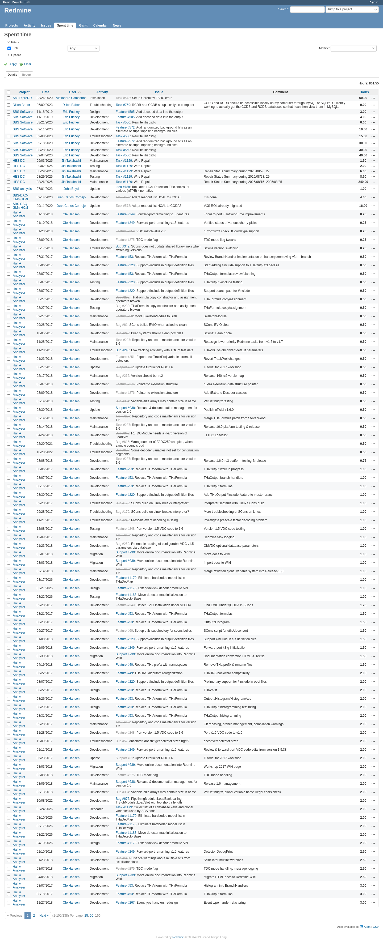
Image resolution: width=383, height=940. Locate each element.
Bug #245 (122, 350)
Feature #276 (125, 384)
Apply (13, 64)
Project (24, 92)
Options (16, 55)
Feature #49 (124, 673)
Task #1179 (124, 807)
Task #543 (123, 98)
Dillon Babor (21, 105)
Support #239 (125, 552)
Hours (364, 92)
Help (27, 2)
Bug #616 (122, 442)
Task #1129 (124, 161)
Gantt (83, 25)
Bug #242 (122, 333)
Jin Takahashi (71, 161)
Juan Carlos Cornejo (71, 197)
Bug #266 (122, 376)
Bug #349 (122, 433)
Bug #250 (122, 544)
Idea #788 (123, 187)
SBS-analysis (22, 189)
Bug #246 (122, 520)
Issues (46, 25)
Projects (18, 2)
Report (26, 74)
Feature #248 (125, 529)
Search (283, 9)
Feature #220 (125, 265)
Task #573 (123, 197)
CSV (376, 926)
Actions (373, 98)
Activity (29, 25)
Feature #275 (125, 240)
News (117, 25)
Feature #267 (125, 902)
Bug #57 (122, 741)
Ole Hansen (71, 214)
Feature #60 (124, 631)
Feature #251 (125, 357)
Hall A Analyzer (19, 214)
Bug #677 (122, 450)
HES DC (19, 161)
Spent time (65, 25)
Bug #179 (122, 503)
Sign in (374, 2)
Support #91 (124, 367)
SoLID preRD (22, 98)
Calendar (100, 25)
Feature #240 (125, 605)
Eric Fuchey (71, 112)
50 (91, 915)
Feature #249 (125, 214)
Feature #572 (125, 127)
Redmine (178, 937)
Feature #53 (124, 257)
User (72, 92)
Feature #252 (125, 231)
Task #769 (123, 105)
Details (12, 74)
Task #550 (123, 122)
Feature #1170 (126, 578)
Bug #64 (122, 858)
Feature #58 (124, 316)
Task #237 (123, 340)
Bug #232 (122, 297)
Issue (159, 92)
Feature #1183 (126, 595)
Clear (27, 64)
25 (86, 915)
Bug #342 (122, 246)
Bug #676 (122, 799)
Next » (44, 915)
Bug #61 (122, 325)
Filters (15, 42)
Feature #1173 (126, 588)
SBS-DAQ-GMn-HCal (20, 197)
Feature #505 (125, 112)
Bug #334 (122, 401)
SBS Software (23, 112)
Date (15, 47)
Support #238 (125, 408)
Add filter (324, 47)
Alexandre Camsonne (71, 98)
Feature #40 (124, 664)
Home (6, 2)
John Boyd (71, 189)
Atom (367, 926)
